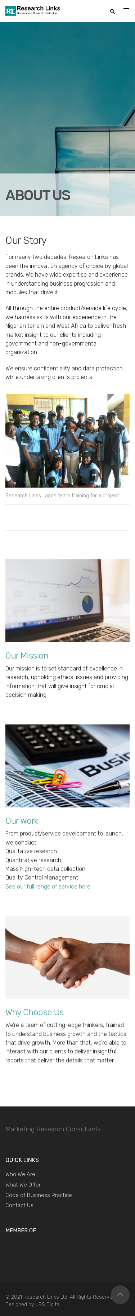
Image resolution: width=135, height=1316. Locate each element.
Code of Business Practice (38, 1195)
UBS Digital (47, 1305)
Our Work (21, 821)
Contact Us (19, 1205)
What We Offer (23, 1184)
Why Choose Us (34, 1012)
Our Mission (27, 656)
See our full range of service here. (48, 887)
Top (120, 1294)
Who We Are (20, 1174)
